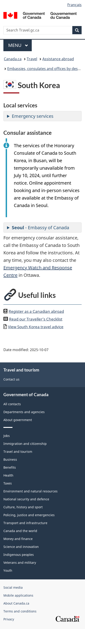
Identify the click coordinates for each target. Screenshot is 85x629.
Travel (32, 58)
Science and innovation (21, 547)
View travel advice (35, 326)
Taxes (7, 483)
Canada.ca (13, 58)
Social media (13, 587)
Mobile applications (18, 595)
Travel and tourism (17, 451)
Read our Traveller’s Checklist (35, 319)
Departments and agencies (24, 412)
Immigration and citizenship (25, 443)
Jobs (6, 436)
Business (10, 459)
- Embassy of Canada (40, 227)
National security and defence (26, 499)
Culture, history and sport (23, 507)
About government (17, 420)
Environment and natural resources (30, 491)
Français (74, 4)
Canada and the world (20, 531)
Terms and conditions (19, 611)
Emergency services (32, 116)
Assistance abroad (58, 58)
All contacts (12, 404)
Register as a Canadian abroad (36, 311)
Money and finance (18, 539)
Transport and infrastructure (25, 523)
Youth (7, 570)
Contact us (11, 379)
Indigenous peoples (18, 554)
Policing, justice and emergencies (29, 515)
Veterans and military (19, 562)
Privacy (8, 619)
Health (8, 475)
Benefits (9, 467)
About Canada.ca (16, 603)
